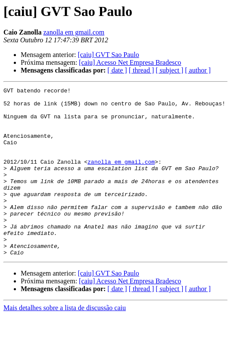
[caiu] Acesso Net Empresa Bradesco (130, 62)
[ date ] (117, 70)
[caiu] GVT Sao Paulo (108, 54)
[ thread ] (141, 70)
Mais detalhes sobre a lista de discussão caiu (64, 341)
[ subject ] (169, 70)
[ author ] (198, 70)
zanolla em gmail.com (73, 32)
